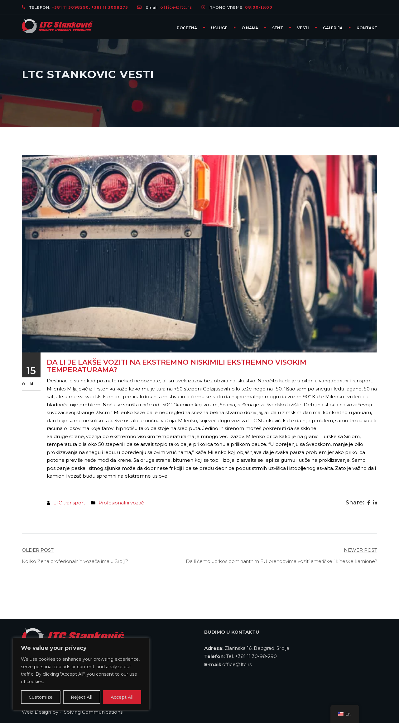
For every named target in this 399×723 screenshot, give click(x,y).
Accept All (122, 697)
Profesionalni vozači (122, 503)
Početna (187, 28)
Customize (41, 697)
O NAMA (250, 28)
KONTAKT (367, 28)
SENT (277, 28)
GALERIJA (333, 28)
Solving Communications (94, 712)
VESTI (303, 28)
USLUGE (219, 28)
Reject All (81, 697)
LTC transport (69, 503)
